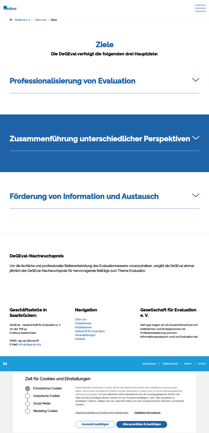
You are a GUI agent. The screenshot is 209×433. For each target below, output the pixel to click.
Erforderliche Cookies (43, 388)
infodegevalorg (29, 344)
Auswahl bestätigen (95, 424)
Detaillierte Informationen (147, 412)
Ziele (54, 19)
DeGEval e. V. (23, 19)
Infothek (80, 339)
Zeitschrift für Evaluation (90, 331)
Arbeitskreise (83, 323)
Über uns (40, 19)
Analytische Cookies (42, 396)
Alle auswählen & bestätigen (142, 424)
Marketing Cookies (41, 411)
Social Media (37, 403)
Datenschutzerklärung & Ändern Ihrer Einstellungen (102, 412)
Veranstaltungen (85, 335)
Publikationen (83, 327)
